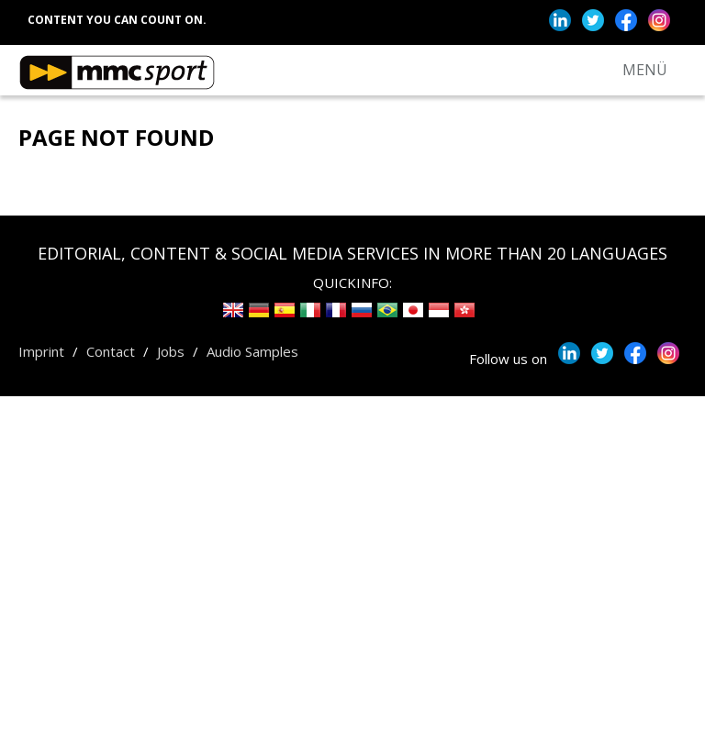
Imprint (41, 351)
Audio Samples (252, 351)
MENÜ (644, 70)
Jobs (171, 351)
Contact (110, 351)
